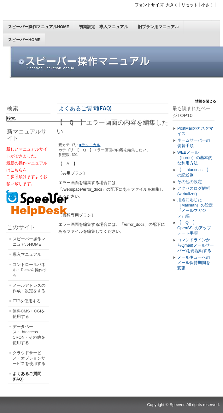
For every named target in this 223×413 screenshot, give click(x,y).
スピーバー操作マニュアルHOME (38, 26)
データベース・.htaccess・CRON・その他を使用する (29, 334)
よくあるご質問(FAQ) (27, 376)
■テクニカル (89, 145)
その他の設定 (189, 181)
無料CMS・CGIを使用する (29, 314)
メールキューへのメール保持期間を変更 (193, 262)
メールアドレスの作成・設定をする (29, 288)
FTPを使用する (27, 301)
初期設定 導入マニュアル (103, 26)
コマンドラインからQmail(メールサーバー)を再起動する (195, 245)
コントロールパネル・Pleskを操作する (30, 270)
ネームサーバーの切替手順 (193, 143)
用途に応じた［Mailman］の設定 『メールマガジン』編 (195, 207)
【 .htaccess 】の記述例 (194, 172)
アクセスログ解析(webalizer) (193, 191)
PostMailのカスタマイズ (195, 131)
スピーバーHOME (24, 39)
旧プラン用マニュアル (158, 26)
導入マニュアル (27, 254)
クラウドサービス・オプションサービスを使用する (29, 358)
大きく (172, 5)
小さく (207, 5)
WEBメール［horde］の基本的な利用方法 (194, 157)
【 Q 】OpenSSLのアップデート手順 (194, 228)
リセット (189, 5)
